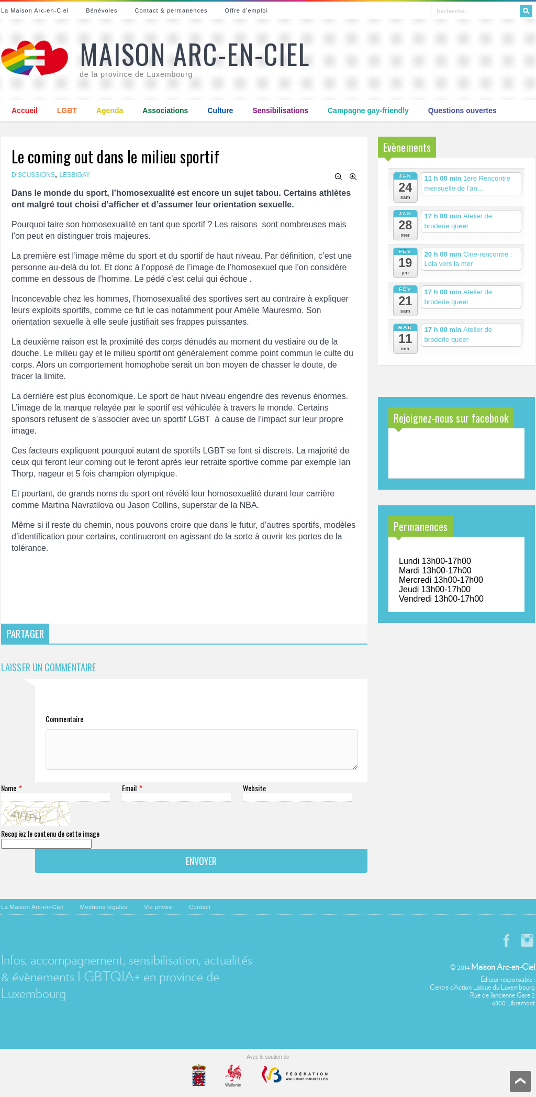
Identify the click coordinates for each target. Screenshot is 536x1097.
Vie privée (158, 915)
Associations (165, 110)
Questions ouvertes (462, 110)
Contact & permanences (171, 10)
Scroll (520, 1081)
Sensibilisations (280, 110)
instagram (527, 948)
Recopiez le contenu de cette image (50, 841)
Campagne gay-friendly (368, 110)
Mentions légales (104, 915)
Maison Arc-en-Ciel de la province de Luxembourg (447, 454)
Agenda (109, 110)
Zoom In (353, 177)
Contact (199, 915)
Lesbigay (75, 175)
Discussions (33, 175)
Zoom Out (338, 177)
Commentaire (64, 718)
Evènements (407, 147)
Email (129, 795)
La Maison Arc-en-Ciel (35, 10)
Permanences (421, 526)
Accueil (25, 110)
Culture (220, 110)
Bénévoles (101, 10)
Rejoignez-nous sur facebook (451, 418)
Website (254, 795)
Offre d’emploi (246, 10)
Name (8, 795)
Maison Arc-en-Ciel (195, 54)
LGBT (67, 110)
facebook (506, 948)
